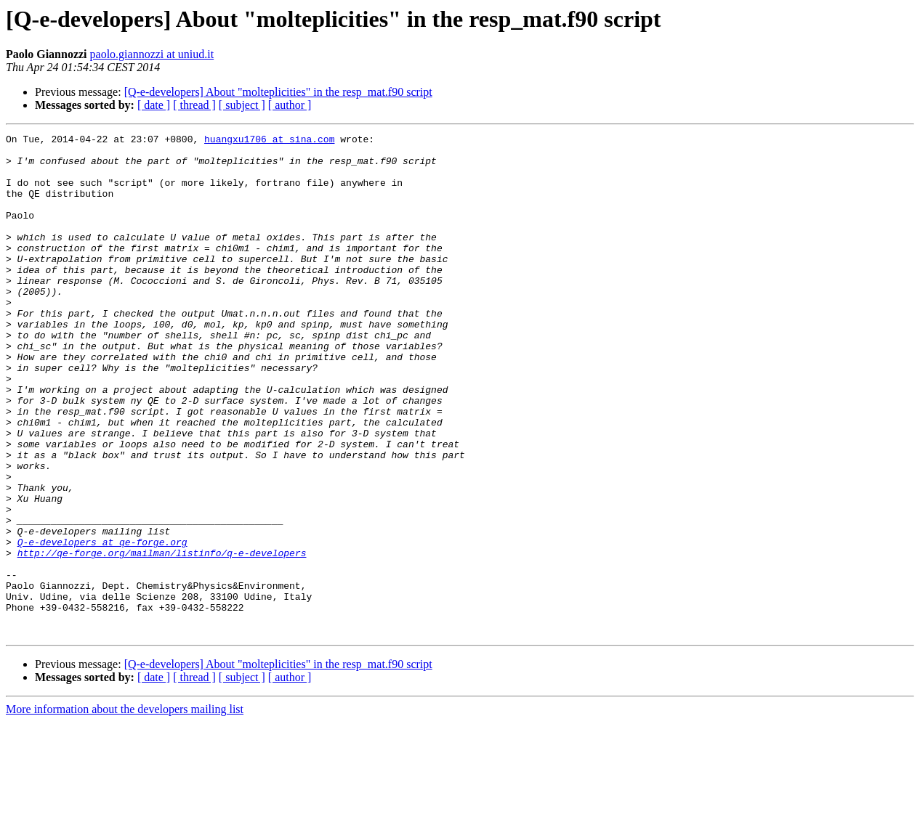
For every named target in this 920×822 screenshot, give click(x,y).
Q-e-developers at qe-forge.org (102, 624)
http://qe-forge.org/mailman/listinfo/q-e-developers (162, 637)
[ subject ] (242, 105)
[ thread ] (194, 105)
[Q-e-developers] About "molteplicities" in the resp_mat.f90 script (278, 92)
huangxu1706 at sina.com (269, 140)
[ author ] (290, 105)
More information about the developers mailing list (124, 809)
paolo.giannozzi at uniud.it (152, 54)
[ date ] (153, 105)
